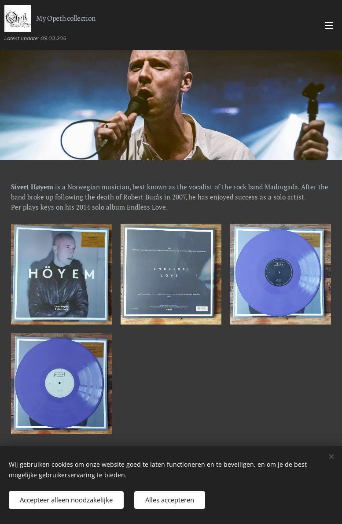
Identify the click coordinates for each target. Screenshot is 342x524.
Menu (329, 25)
